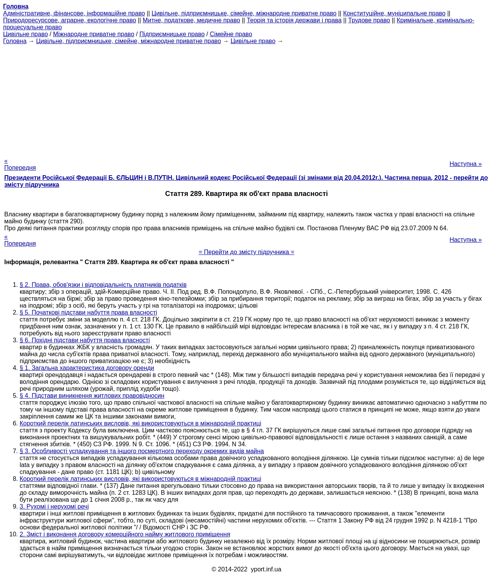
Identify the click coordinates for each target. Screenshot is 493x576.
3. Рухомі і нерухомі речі (54, 506)
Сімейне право (231, 34)
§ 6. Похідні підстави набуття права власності (85, 340)
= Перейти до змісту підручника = (247, 252)
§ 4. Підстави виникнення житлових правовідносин (92, 395)
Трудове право (369, 20)
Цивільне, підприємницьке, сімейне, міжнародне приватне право (244, 13)
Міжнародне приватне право (93, 34)
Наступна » (465, 164)
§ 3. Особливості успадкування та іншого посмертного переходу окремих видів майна (142, 451)
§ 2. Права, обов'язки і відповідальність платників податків (103, 284)
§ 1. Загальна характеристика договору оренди (87, 368)
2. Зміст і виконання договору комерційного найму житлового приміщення (125, 534)
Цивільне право (25, 34)
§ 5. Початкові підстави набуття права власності (88, 312)
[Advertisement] (246, 98)
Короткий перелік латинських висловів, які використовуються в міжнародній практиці (140, 423)
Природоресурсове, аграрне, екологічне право (69, 20)
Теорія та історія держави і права (294, 20)
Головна (15, 41)
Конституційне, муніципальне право (394, 13)
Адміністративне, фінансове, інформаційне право (74, 13)
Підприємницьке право (172, 34)
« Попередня (20, 164)
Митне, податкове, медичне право (191, 20)
